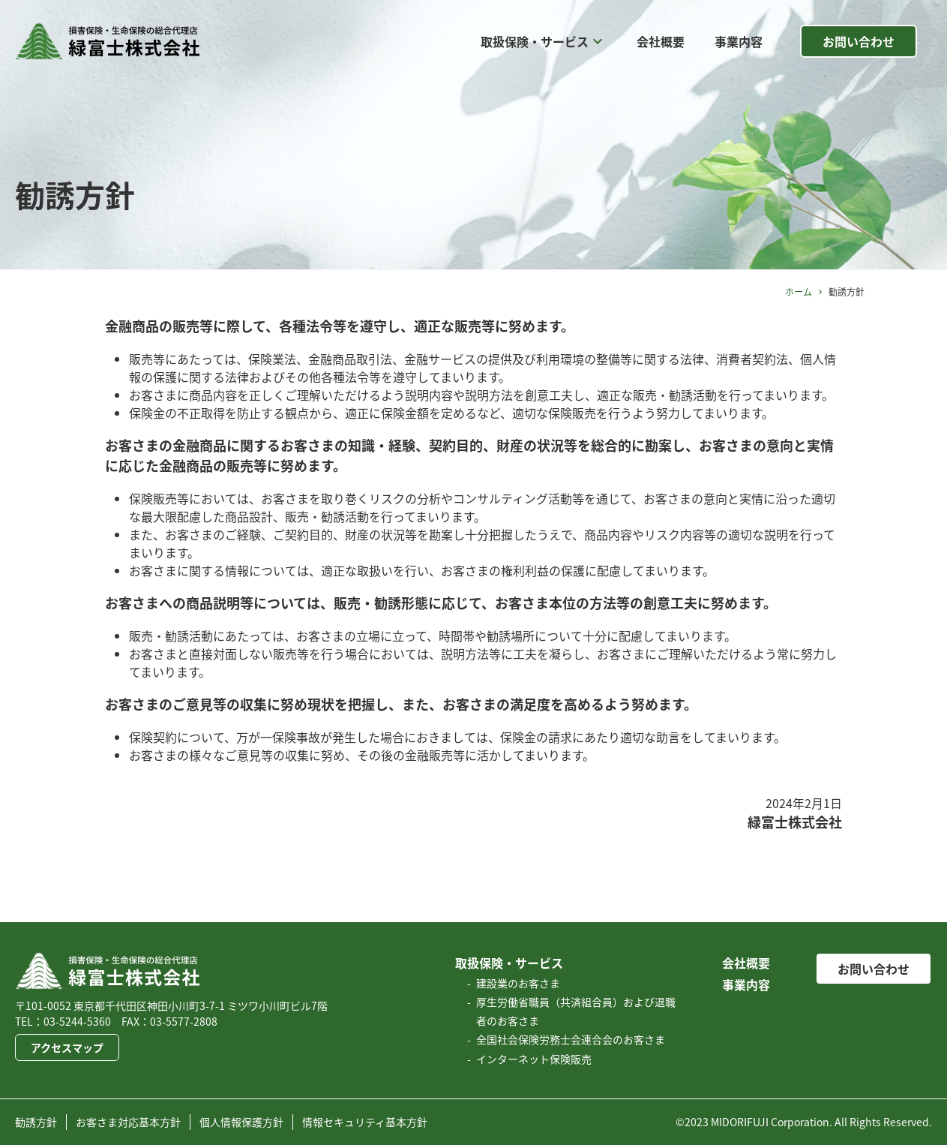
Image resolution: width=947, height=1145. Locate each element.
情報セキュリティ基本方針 (364, 1121)
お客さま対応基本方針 (128, 1121)
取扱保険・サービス (544, 41)
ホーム (798, 292)
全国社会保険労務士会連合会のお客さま (570, 1039)
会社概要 (661, 41)
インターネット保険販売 (534, 1058)
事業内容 (739, 41)
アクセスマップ (67, 1047)
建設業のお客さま (518, 982)
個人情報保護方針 (241, 1121)
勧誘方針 (36, 1121)
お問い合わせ (859, 41)
